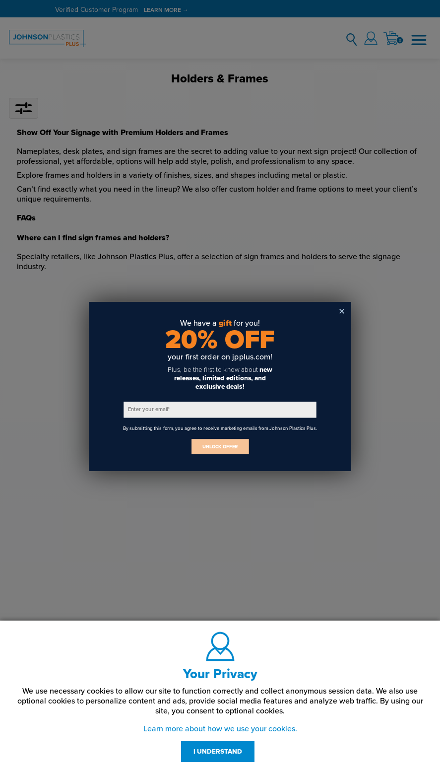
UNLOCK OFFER (220, 446)
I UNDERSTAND (217, 752)
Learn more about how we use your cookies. (220, 729)
